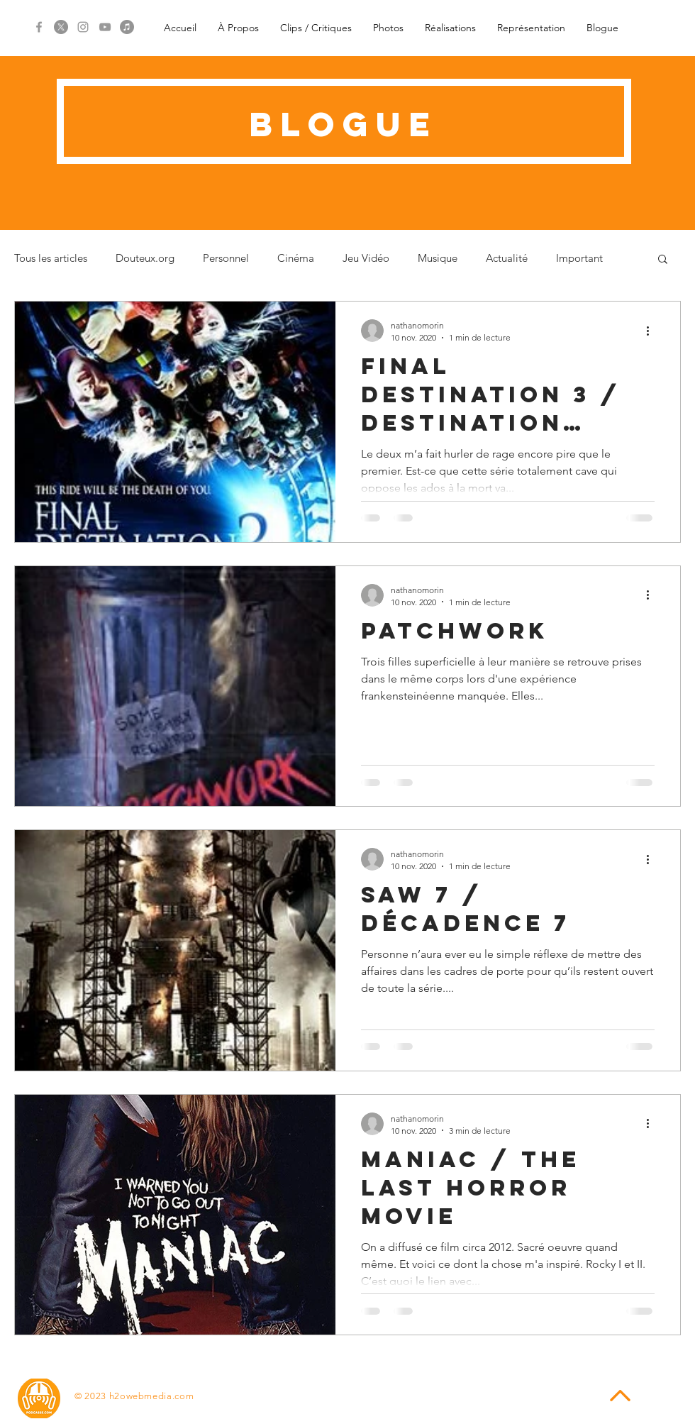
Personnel (226, 258)
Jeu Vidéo (366, 258)
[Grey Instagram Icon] (83, 27)
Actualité (507, 258)
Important (579, 258)
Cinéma (295, 258)
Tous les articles (50, 258)
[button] (662, 260)
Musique (437, 258)
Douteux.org (145, 258)
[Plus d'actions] (652, 330)
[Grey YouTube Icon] (105, 27)
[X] (61, 27)
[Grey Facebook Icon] (39, 27)
